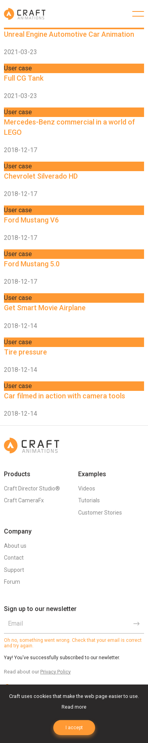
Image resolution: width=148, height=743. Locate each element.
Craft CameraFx (24, 500)
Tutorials (89, 500)
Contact (14, 557)
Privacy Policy (55, 672)
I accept (74, 727)
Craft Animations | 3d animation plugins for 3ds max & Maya (24, 14)
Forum (12, 582)
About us (15, 546)
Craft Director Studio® (32, 488)
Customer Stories (100, 512)
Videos (86, 488)
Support (14, 570)
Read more (74, 707)
